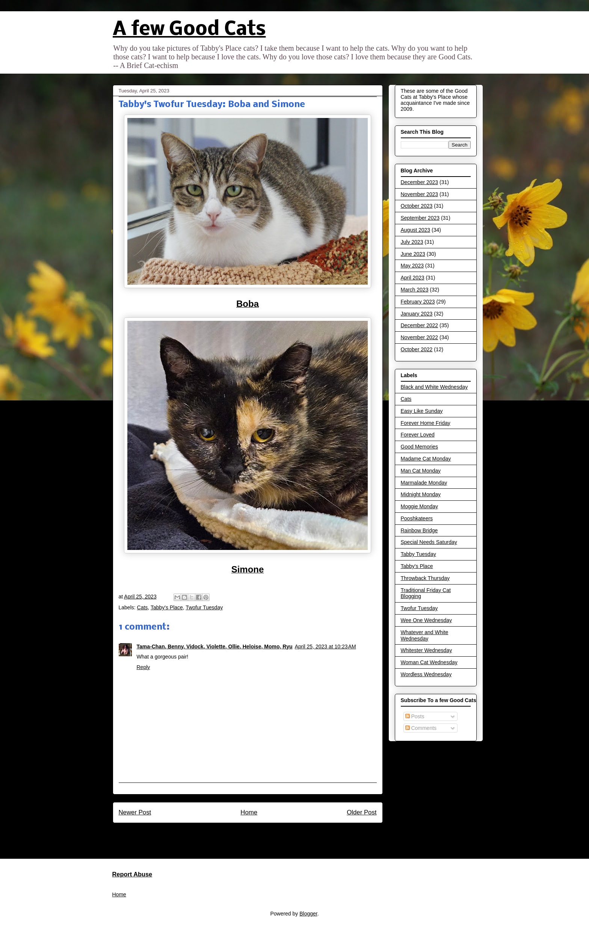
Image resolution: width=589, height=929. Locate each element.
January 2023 (417, 314)
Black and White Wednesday (434, 387)
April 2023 (412, 278)
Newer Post (135, 812)
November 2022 (419, 337)
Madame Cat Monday (426, 459)
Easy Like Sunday (422, 411)
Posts (414, 716)
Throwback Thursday (425, 578)
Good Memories (419, 447)
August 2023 (415, 230)
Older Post (361, 812)
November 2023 (419, 194)
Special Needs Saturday (429, 542)
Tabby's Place (167, 607)
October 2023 (417, 206)
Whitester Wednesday (426, 650)
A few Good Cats (189, 30)
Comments (421, 728)
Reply (143, 667)
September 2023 (420, 218)
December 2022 (419, 325)
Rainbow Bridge (419, 530)
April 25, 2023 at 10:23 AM (325, 647)
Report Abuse (132, 874)
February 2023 (418, 302)
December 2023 (419, 182)
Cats (142, 607)
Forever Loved (418, 435)
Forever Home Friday (425, 423)
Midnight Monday (421, 494)
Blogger (308, 914)
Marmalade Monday (424, 483)
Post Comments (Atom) (263, 838)
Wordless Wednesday (426, 674)
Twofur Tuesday (204, 607)
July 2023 (412, 242)
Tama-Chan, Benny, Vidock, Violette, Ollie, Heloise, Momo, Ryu (215, 647)
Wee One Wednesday (426, 620)
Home (248, 812)
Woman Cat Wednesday (429, 662)
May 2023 (412, 266)
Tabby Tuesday (418, 554)
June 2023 (413, 254)
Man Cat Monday (421, 471)
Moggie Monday (419, 506)
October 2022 (417, 349)
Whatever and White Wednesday (425, 635)
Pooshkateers (417, 518)
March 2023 (415, 290)
